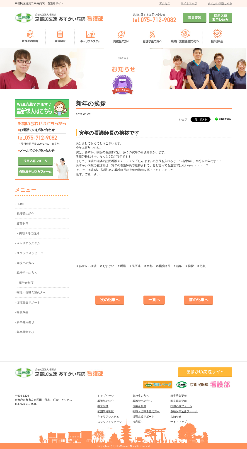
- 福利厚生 (21, 312)
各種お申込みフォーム (184, 411)
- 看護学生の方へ (26, 272)
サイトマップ (189, 3)
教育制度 (102, 406)
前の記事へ (198, 300)
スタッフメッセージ (109, 421)
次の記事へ (109, 300)
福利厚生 (138, 421)
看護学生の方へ (142, 401)
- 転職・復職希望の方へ (30, 292)
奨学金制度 (139, 406)
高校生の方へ (141, 395)
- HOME (20, 204)
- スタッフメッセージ (29, 253)
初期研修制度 (105, 411)
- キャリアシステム (27, 243)
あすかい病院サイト (220, 3)
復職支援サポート (143, 416)
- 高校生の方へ (24, 263)
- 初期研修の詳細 (28, 233)
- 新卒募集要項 (24, 322)
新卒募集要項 (178, 395)
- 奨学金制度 (25, 282)
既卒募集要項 (178, 401)
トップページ (105, 395)
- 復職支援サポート (27, 302)
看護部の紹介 (105, 401)
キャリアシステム (108, 416)
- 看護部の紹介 (24, 213)
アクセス (164, 3)
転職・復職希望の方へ (146, 411)
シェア (183, 119)
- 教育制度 (21, 223)
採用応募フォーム (181, 406)
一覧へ (154, 300)
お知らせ (175, 416)
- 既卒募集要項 (24, 332)
